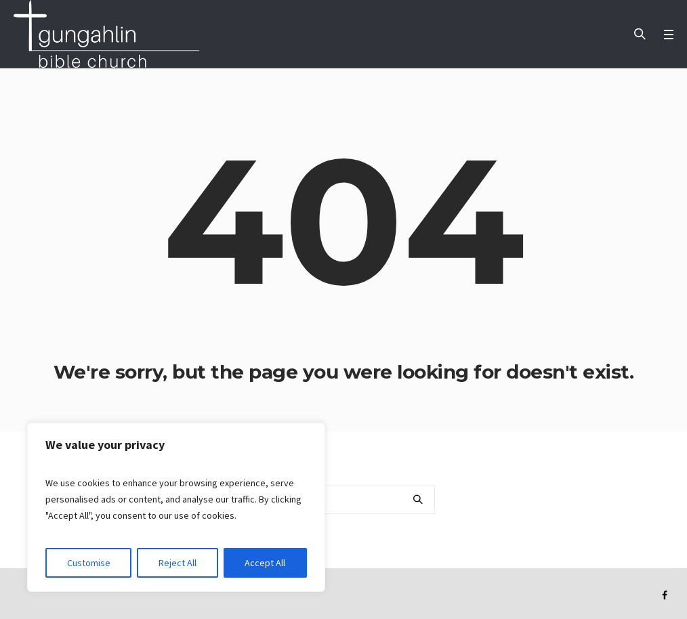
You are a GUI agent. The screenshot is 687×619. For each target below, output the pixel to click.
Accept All (265, 563)
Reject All (177, 563)
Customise (88, 563)
